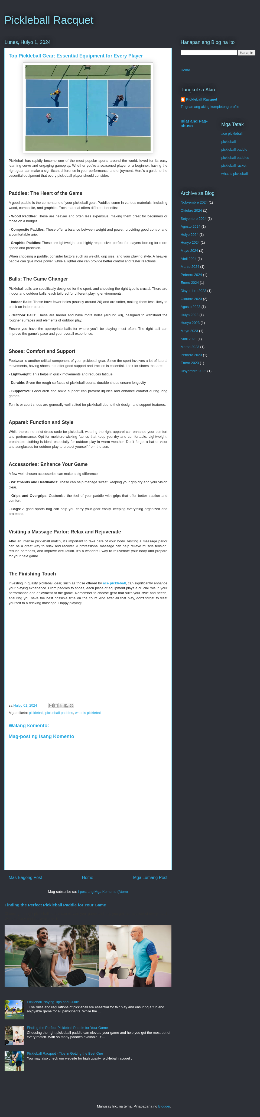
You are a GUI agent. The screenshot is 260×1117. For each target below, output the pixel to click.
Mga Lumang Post (150, 877)
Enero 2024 (190, 283)
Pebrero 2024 (191, 275)
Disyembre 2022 (193, 371)
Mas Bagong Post (25, 877)
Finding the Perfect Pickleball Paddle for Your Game (55, 905)
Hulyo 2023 (190, 315)
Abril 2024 (189, 259)
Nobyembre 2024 (194, 202)
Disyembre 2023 (193, 291)
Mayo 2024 (189, 251)
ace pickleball (231, 133)
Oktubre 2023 (191, 299)
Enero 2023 (190, 363)
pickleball (36, 713)
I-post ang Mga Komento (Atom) (103, 892)
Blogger (164, 1106)
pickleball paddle (234, 149)
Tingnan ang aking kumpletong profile (210, 107)
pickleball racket (233, 165)
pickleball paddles (59, 713)
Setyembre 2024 (193, 219)
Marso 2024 (190, 267)
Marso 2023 (190, 347)
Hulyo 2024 (190, 235)
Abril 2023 (189, 339)
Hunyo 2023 (190, 323)
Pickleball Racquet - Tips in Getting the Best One (65, 1053)
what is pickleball (88, 713)
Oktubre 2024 (191, 210)
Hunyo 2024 (190, 242)
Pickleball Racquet (48, 20)
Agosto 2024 (190, 226)
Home (87, 877)
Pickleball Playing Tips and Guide (53, 1002)
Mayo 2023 (189, 331)
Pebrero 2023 (191, 355)
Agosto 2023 (190, 307)
